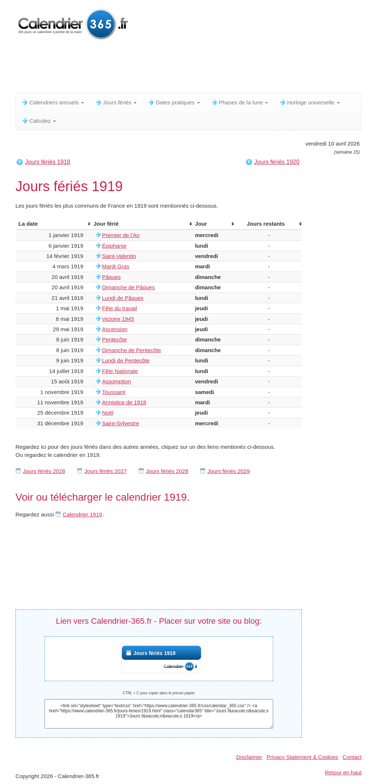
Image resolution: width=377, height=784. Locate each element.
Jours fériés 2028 (167, 471)
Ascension (114, 329)
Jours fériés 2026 (44, 471)
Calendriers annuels (52, 102)
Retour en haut (343, 772)
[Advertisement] (194, 68)
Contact (352, 757)
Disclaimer (249, 757)
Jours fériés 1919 (154, 653)
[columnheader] (53, 224)
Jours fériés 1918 (47, 162)
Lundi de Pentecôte (125, 360)
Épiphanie (114, 246)
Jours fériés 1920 (277, 162)
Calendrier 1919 (82, 514)
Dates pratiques (174, 102)
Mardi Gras (115, 266)
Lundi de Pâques (123, 298)
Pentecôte (114, 339)
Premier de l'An (121, 235)
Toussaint (113, 392)
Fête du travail (119, 308)
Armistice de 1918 (124, 402)
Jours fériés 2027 (105, 471)
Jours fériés (116, 102)
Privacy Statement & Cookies (302, 757)
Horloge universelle (309, 102)
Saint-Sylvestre (120, 423)
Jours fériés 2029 (228, 471)
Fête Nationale (120, 371)
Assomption (116, 381)
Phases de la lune (239, 102)
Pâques (111, 277)
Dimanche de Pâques (128, 287)
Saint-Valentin (119, 256)
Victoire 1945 (118, 319)
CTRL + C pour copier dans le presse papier (159, 693)
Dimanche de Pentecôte (131, 350)
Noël (107, 412)
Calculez (38, 121)
